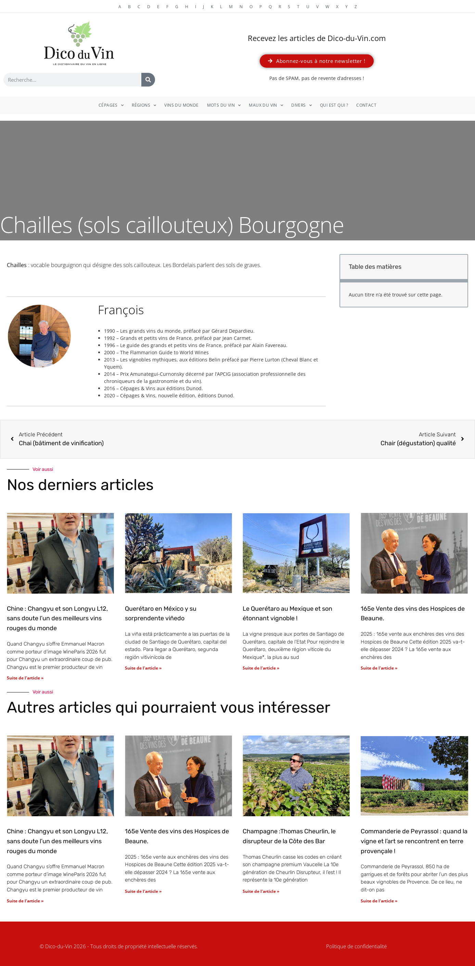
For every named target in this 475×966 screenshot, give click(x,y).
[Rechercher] (148, 80)
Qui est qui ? (334, 105)
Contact (366, 105)
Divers (301, 105)
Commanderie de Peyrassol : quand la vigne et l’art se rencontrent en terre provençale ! (414, 841)
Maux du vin (266, 105)
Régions (144, 105)
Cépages (111, 105)
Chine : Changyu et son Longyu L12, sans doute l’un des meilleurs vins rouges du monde (57, 618)
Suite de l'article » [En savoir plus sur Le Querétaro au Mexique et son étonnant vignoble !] (261, 668)
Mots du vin (224, 105)
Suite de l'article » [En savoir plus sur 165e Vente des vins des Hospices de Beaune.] (379, 668)
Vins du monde (181, 105)
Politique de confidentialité (356, 946)
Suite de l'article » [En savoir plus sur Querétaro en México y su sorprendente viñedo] (143, 668)
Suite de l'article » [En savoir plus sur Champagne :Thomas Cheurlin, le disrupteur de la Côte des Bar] (261, 891)
